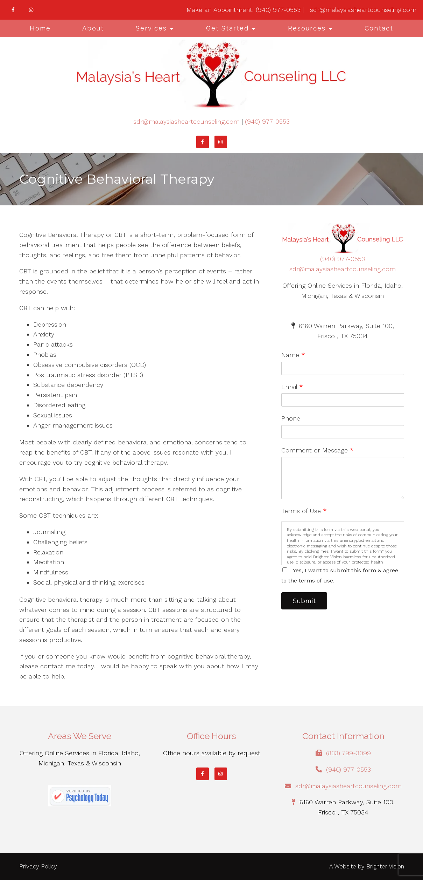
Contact (379, 28)
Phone (290, 418)
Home (40, 28)
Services (151, 28)
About (93, 28)
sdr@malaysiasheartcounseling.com (186, 121)
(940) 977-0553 (267, 121)
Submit (305, 601)
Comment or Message (317, 450)
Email (292, 386)
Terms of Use (304, 510)
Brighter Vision (385, 866)
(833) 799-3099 (348, 753)
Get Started (227, 28)
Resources (307, 28)
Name (293, 355)
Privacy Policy (38, 866)
